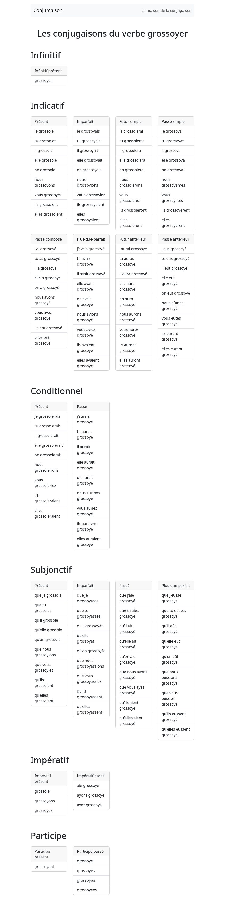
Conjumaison (48, 10)
